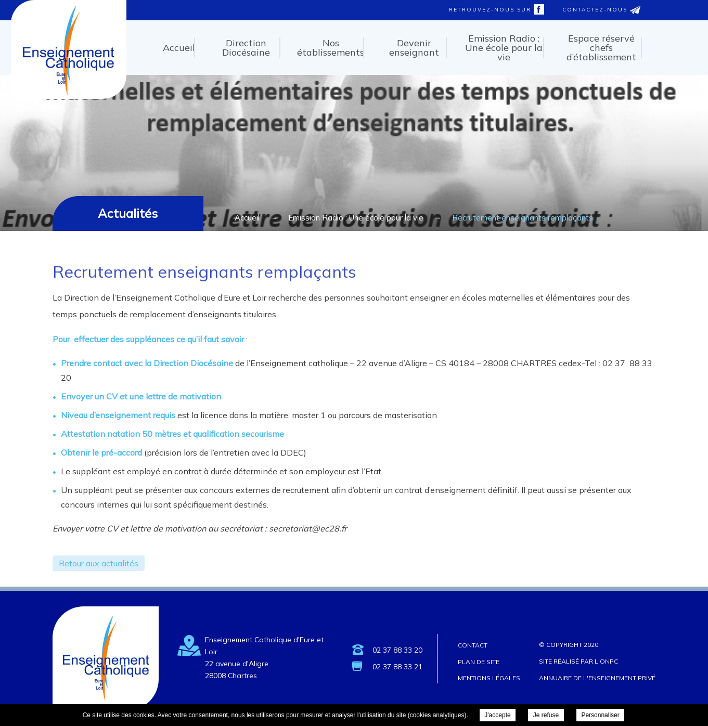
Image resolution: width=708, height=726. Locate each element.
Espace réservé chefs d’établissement (601, 47)
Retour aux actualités (98, 563)
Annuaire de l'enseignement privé (597, 678)
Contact (472, 645)
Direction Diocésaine (246, 47)
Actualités (128, 213)
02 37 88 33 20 (397, 650)
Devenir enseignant (414, 47)
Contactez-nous (601, 10)
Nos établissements (330, 47)
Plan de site (478, 662)
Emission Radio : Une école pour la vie (504, 47)
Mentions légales (489, 678)
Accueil (179, 48)
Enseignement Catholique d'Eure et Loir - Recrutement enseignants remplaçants (68, 95)
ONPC (609, 661)
